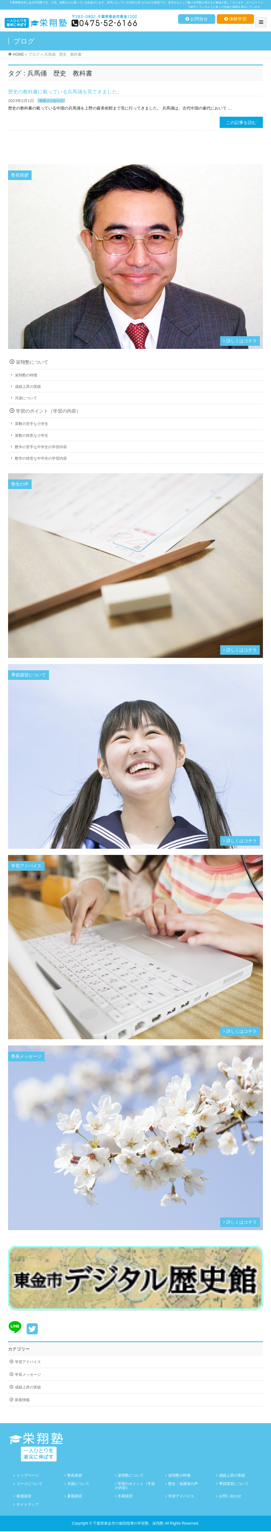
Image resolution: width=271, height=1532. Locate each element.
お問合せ (197, 18)
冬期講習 (125, 1496)
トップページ (27, 1475)
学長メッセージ (51, 101)
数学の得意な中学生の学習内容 (41, 458)
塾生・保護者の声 (183, 1484)
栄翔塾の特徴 (26, 375)
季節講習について (234, 1484)
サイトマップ (27, 1504)
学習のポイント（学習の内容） (48, 411)
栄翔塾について (32, 362)
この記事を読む (241, 122)
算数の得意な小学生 (31, 435)
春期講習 (23, 1496)
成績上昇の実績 (28, 386)
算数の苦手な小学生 (31, 424)
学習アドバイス (28, 1362)
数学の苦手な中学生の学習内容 (41, 447)
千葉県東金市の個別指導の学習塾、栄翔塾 (128, 1523)
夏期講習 (74, 1496)
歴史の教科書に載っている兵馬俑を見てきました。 (65, 91)
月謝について (26, 398)
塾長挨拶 (74, 1475)
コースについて (29, 1484)
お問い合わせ (230, 1496)
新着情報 (22, 1400)
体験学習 (235, 18)
